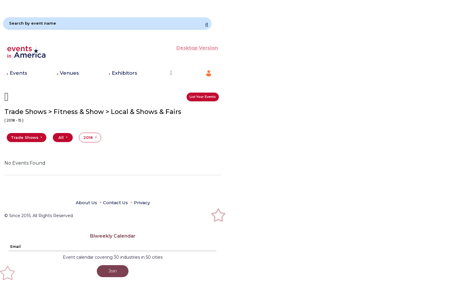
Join (113, 271)
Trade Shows (25, 137)
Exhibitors (124, 73)
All (61, 137)
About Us (86, 202)
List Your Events (203, 97)
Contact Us (115, 202)
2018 (88, 137)
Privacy (142, 202)
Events (18, 73)
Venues (69, 73)
